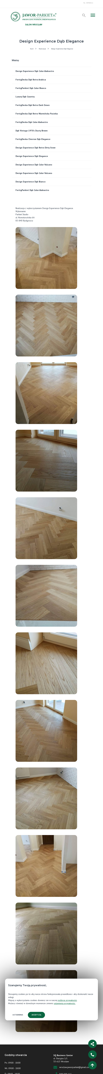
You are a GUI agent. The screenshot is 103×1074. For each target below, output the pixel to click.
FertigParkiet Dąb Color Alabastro (32, 190)
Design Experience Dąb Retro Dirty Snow (35, 147)
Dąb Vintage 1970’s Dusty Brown (32, 130)
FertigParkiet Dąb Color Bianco (31, 88)
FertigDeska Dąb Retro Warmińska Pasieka (37, 113)
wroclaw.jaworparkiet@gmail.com (74, 1067)
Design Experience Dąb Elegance (62, 49)
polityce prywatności (67, 1000)
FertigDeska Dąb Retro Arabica (31, 79)
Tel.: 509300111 (88, 3)
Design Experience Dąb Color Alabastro (35, 71)
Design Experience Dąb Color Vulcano (34, 164)
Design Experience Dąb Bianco (30, 181)
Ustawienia (17, 1015)
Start (32, 49)
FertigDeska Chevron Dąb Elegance (33, 139)
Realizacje (42, 49)
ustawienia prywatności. (64, 1003)
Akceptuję (36, 1015)
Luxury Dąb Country (25, 96)
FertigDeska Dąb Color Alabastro (32, 122)
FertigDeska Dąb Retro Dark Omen (33, 105)
